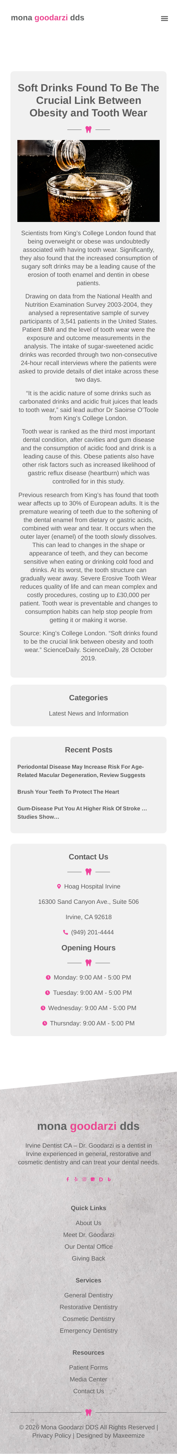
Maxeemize (129, 1435)
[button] (164, 18)
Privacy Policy (51, 1435)
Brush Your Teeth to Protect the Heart (68, 792)
